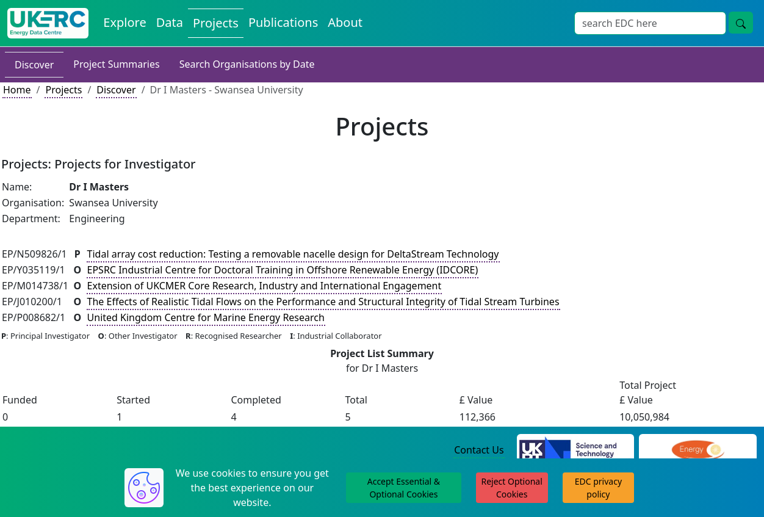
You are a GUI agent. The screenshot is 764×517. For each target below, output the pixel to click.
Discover (34, 64)
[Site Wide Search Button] (741, 23)
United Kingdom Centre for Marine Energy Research (206, 317)
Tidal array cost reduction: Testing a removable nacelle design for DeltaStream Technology (293, 254)
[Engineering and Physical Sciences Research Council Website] (697, 450)
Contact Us (478, 450)
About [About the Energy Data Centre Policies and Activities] (345, 22)
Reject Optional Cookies (511, 487)
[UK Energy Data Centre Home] (47, 23)
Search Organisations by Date (247, 64)
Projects (63, 89)
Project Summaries (116, 64)
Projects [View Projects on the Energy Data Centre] (216, 23)
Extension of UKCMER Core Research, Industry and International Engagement (264, 285)
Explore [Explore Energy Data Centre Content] (124, 22)
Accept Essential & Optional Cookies (403, 487)
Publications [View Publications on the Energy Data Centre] (283, 22)
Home (17, 89)
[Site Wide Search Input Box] (650, 23)
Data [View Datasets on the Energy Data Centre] (169, 22)
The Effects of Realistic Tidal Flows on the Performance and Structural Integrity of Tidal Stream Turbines (323, 301)
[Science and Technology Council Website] (575, 450)
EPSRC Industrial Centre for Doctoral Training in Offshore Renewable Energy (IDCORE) (282, 270)
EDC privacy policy (598, 487)
